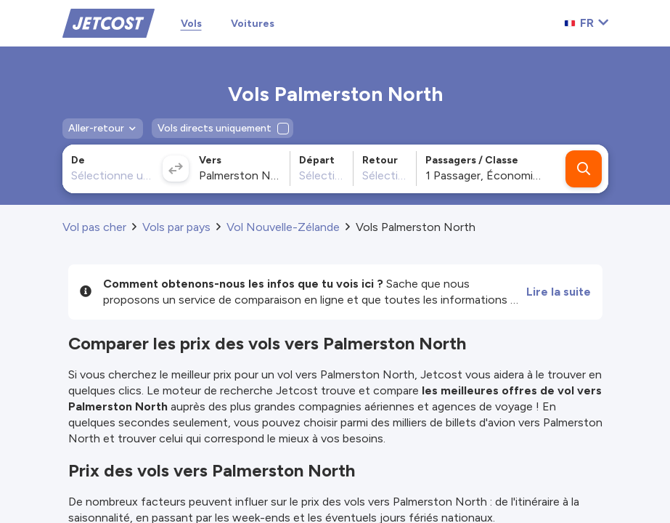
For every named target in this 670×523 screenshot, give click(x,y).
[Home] (108, 22)
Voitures (252, 23)
